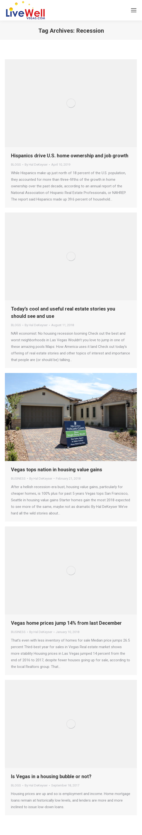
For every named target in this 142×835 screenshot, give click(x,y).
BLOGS (16, 164)
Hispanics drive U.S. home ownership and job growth (69, 156)
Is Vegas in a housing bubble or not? (51, 776)
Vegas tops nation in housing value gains (56, 470)
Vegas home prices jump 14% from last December (66, 623)
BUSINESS (18, 478)
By (36, 164)
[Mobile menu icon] (133, 10)
